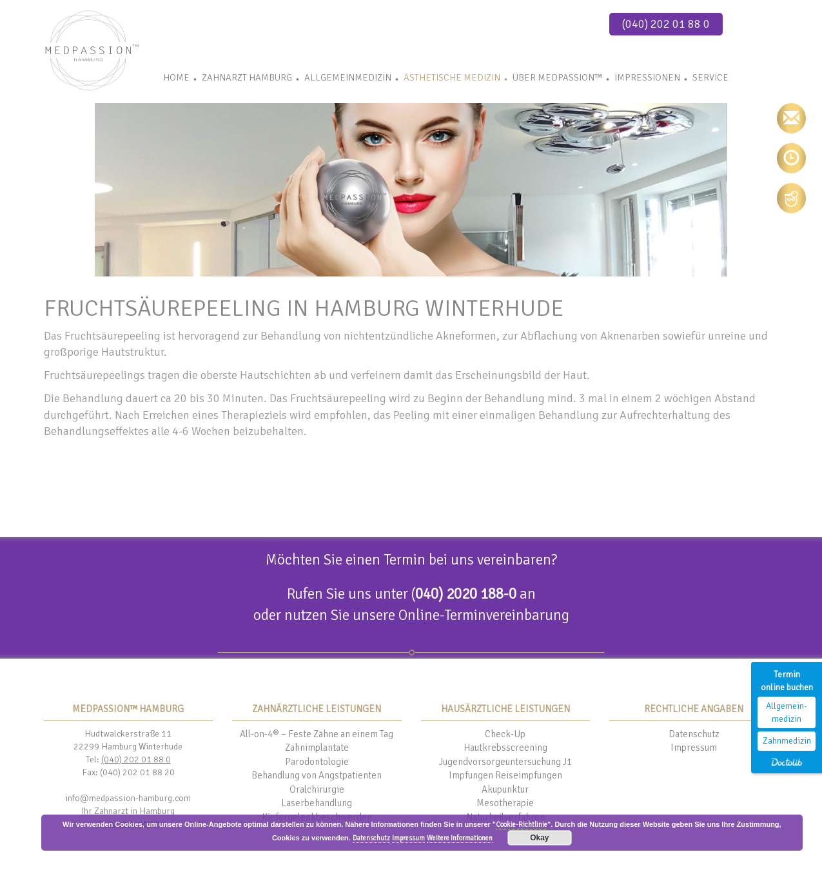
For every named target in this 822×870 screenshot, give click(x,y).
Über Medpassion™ (557, 77)
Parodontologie (317, 762)
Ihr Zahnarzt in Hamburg (128, 811)
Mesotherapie (505, 803)
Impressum (693, 747)
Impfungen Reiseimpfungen (505, 775)
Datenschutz (694, 734)
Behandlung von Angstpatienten (316, 775)
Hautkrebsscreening (505, 747)
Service (710, 77)
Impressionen (647, 77)
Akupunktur (505, 789)
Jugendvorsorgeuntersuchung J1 (505, 762)
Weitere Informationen (460, 838)
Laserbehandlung (316, 803)
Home (176, 77)
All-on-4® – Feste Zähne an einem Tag (316, 734)
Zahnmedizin (787, 740)
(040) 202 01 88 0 (666, 24)
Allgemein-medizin (786, 712)
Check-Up (505, 734)
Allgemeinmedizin (347, 77)
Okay (539, 837)
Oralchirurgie (316, 789)
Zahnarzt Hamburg (247, 77)
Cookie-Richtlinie (521, 824)
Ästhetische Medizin (452, 77)
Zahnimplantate (317, 747)
